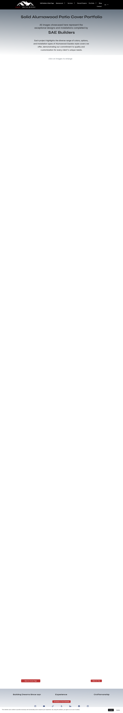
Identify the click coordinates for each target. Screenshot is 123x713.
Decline (118, 710)
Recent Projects (82, 3)
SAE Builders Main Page (47, 3)
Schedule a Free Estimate (61, 701)
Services (70, 3)
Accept (111, 710)
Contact (99, 6)
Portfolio (91, 3)
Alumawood (59, 3)
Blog (100, 3)
